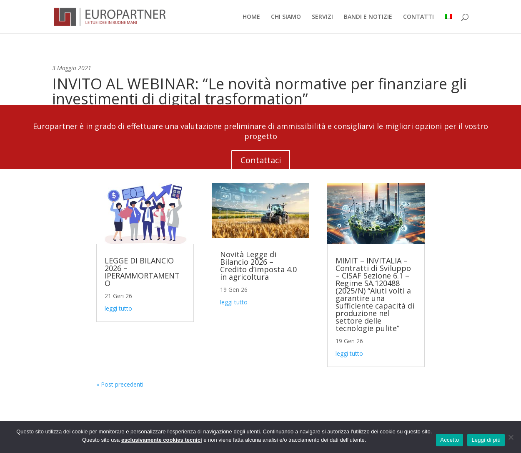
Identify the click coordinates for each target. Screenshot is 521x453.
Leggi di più (486, 440)
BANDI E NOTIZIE (368, 17)
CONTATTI (418, 17)
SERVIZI (322, 17)
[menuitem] (448, 23)
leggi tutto (118, 308)
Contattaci (260, 160)
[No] (510, 437)
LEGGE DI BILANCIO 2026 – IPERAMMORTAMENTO (142, 272)
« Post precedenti (119, 384)
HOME (251, 17)
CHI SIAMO (286, 17)
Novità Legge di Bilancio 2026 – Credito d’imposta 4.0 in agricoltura (258, 265)
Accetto (449, 440)
